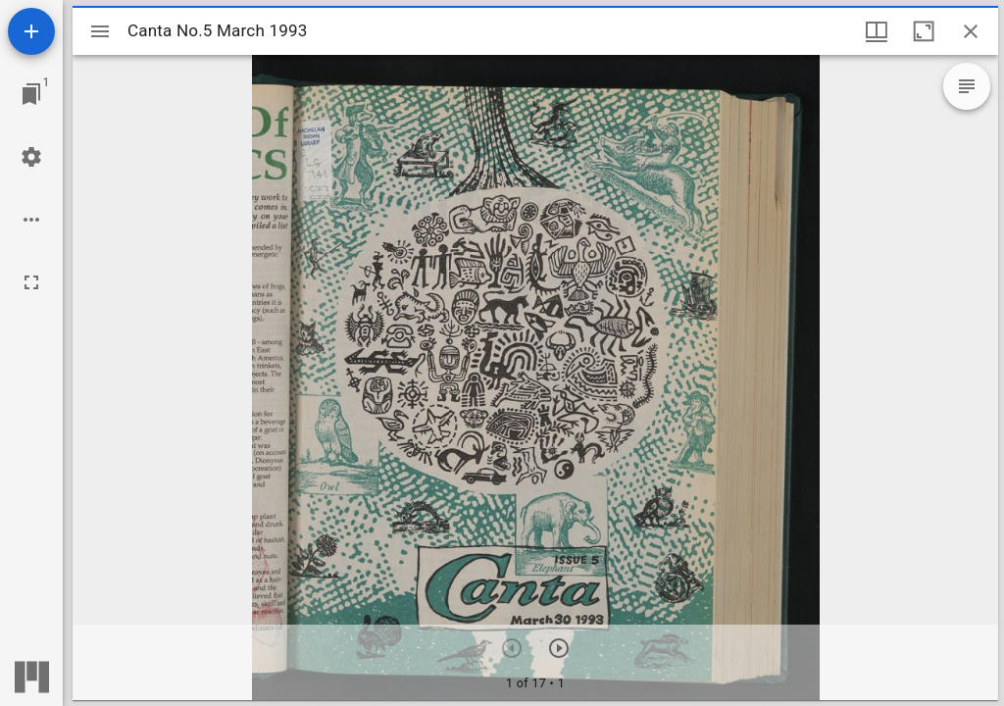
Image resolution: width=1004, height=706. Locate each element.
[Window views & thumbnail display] (876, 31)
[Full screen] (31, 282)
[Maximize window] (923, 31)
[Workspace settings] (31, 156)
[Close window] (970, 31)
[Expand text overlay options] (966, 86)
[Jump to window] (31, 94)
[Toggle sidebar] (100, 31)
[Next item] (558, 648)
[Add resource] (31, 31)
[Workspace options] (31, 219)
